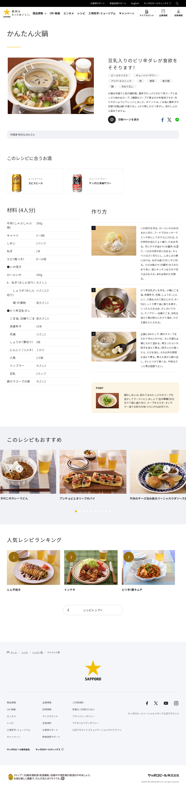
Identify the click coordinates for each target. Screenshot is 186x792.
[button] (76, 511)
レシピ (81, 13)
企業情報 (163, 15)
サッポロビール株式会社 (18, 749)
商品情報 (38, 13)
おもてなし (127, 86)
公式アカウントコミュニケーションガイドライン (97, 729)
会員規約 (46, 723)
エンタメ (69, 13)
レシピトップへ (93, 610)
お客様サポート (97, 3)
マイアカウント (147, 15)
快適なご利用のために (83, 709)
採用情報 (178, 15)
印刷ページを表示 (128, 119)
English (135, 3)
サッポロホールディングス (156, 3)
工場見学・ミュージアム (102, 13)
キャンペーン (126, 13)
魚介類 (166, 81)
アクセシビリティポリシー (85, 723)
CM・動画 (55, 13)
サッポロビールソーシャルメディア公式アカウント (153, 713)
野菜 (152, 81)
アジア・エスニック (121, 81)
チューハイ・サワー (146, 75)
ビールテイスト (119, 75)
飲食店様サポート (118, 3)
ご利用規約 (78, 702)
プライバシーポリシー (83, 716)
